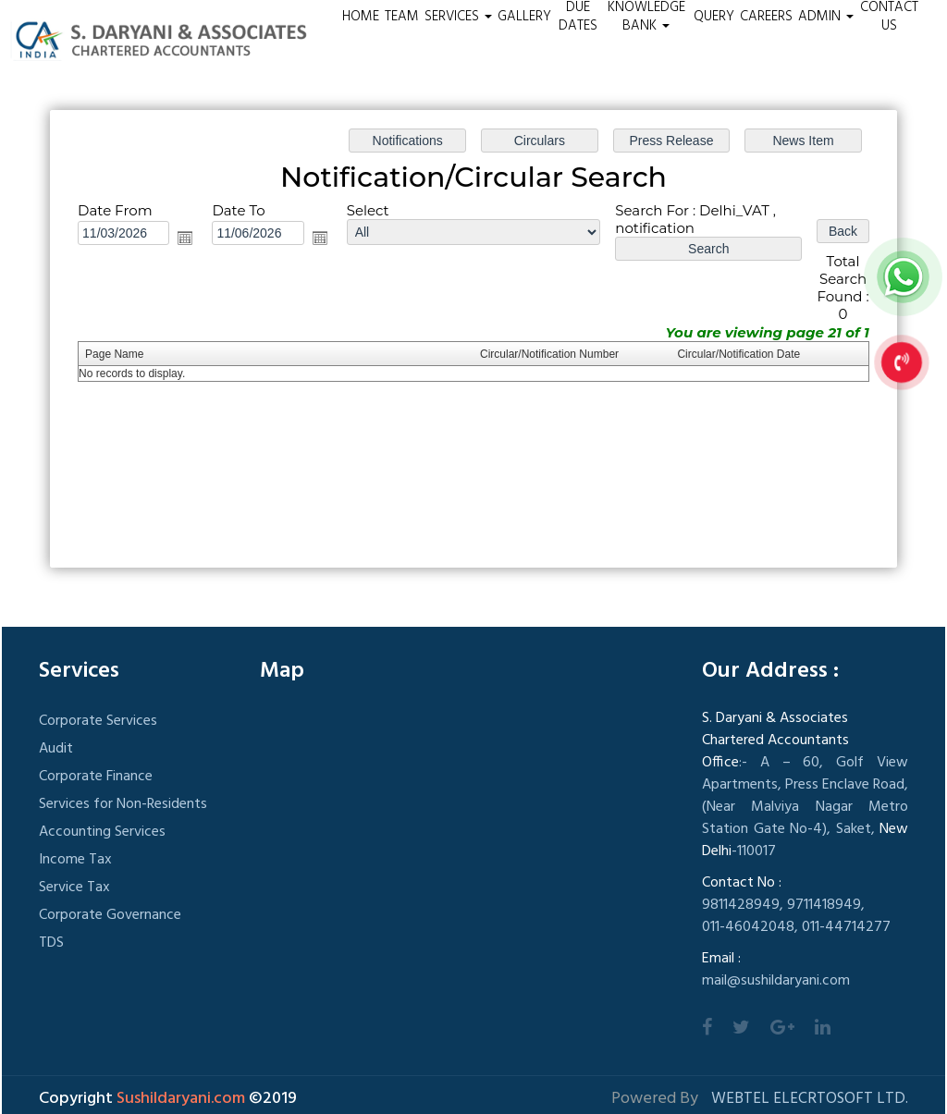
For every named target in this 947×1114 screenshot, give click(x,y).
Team (402, 16)
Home (360, 16)
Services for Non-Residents (123, 804)
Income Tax (75, 860)
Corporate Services (98, 721)
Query (714, 16)
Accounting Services (102, 832)
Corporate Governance (110, 915)
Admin (826, 16)
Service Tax (74, 887)
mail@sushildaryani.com (776, 981)
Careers (766, 16)
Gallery (524, 16)
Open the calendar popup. (185, 237)
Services (458, 16)
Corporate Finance (96, 777)
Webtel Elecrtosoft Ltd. (809, 1098)
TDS (51, 943)
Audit (56, 749)
